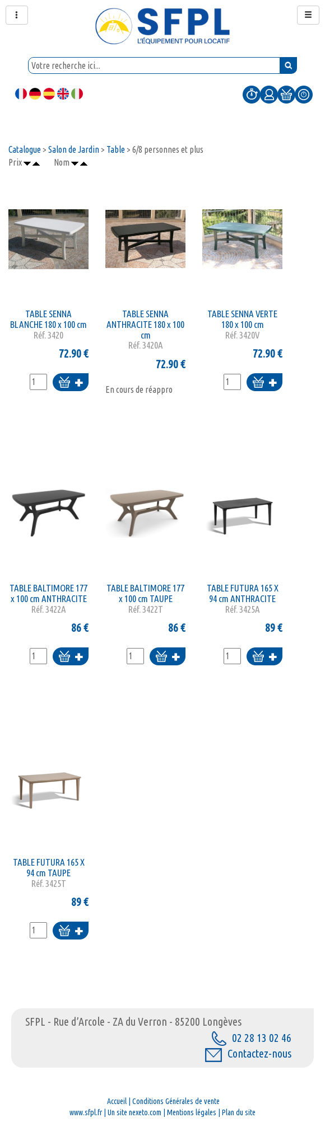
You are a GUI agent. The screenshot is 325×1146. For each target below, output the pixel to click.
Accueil (117, 1101)
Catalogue (24, 149)
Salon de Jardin (73, 149)
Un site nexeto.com (134, 1112)
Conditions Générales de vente (176, 1101)
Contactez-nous (248, 1053)
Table (115, 149)
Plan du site (239, 1112)
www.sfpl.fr (85, 1112)
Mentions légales (191, 1112)
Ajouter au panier (70, 383)
